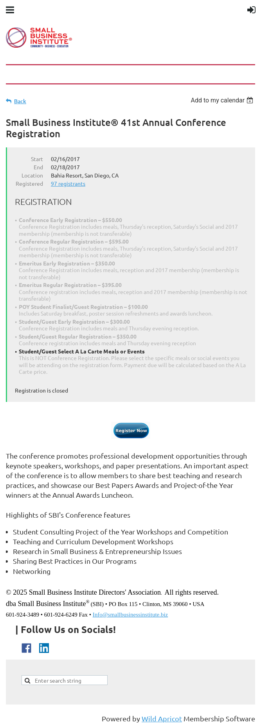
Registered (29, 183)
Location (32, 175)
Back (20, 101)
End (38, 166)
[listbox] (223, 100)
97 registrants (68, 183)
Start (37, 158)
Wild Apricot (162, 718)
